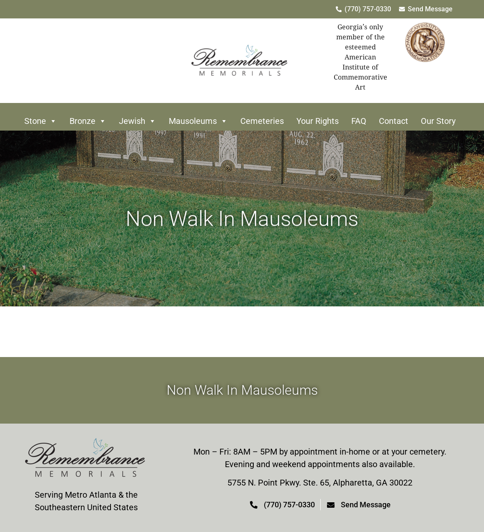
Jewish (137, 121)
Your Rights (317, 121)
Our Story (438, 121)
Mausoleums (198, 121)
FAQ (358, 121)
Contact (393, 121)
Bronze (88, 121)
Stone (40, 121)
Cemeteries (262, 121)
